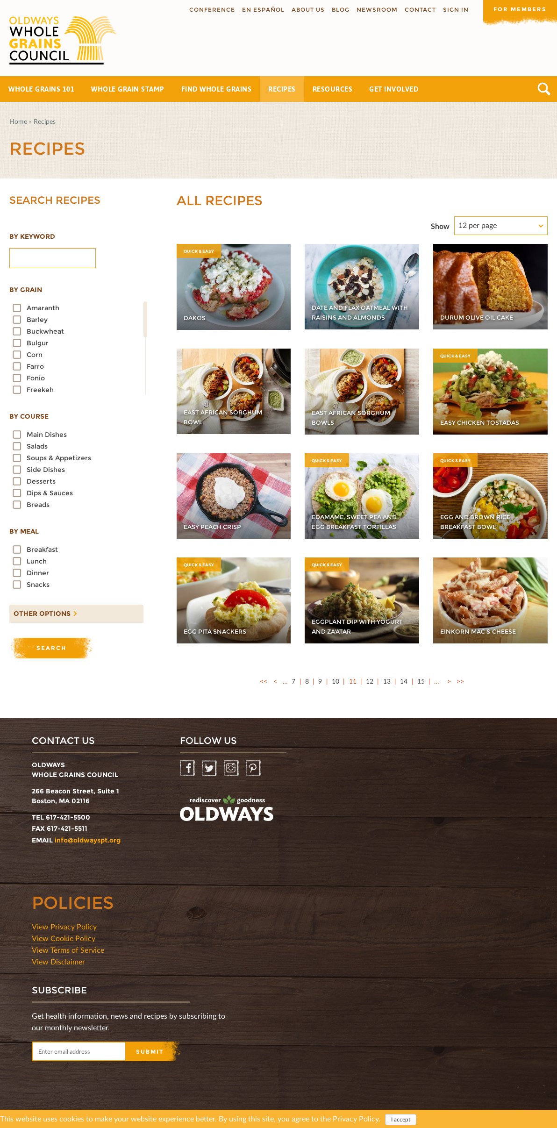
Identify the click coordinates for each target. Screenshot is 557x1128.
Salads (37, 446)
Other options (40, 611)
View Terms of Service (68, 949)
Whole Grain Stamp (127, 89)
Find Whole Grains (216, 89)
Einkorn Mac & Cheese (482, 631)
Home (18, 121)
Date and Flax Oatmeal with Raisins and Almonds (355, 307)
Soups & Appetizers (59, 458)
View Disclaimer (58, 961)
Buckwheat (45, 331)
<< (263, 681)
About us (307, 9)
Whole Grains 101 (41, 89)
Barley (37, 319)
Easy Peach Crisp (216, 526)
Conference (211, 9)
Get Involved (393, 89)
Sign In (455, 9)
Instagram (232, 768)
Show (440, 225)
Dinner (38, 573)
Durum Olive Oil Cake (481, 317)
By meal (24, 531)
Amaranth (43, 308)
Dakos (196, 318)
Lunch (37, 561)
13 (387, 681)
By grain (25, 290)
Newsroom (376, 9)
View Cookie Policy (63, 938)
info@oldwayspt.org (88, 840)
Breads (38, 504)
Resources (333, 89)
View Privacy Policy (64, 926)
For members (519, 9)
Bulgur (38, 343)
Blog (340, 9)
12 (369, 681)
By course (29, 416)
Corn (35, 354)
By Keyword (32, 236)
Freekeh (40, 390)
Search (544, 89)
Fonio (36, 378)
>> (460, 681)
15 (421, 681)
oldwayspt (226, 808)
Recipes (282, 89)
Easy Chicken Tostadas (484, 422)
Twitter (210, 768)
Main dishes (47, 434)
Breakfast (42, 549)
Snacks (38, 584)
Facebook (188, 768)
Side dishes (46, 469)
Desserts (41, 481)
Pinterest (254, 768)
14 (403, 681)
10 (335, 681)
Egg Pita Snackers (218, 631)
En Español (262, 9)
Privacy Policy (355, 1118)
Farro (35, 366)
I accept (400, 1119)
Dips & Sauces (50, 493)
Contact (419, 9)
